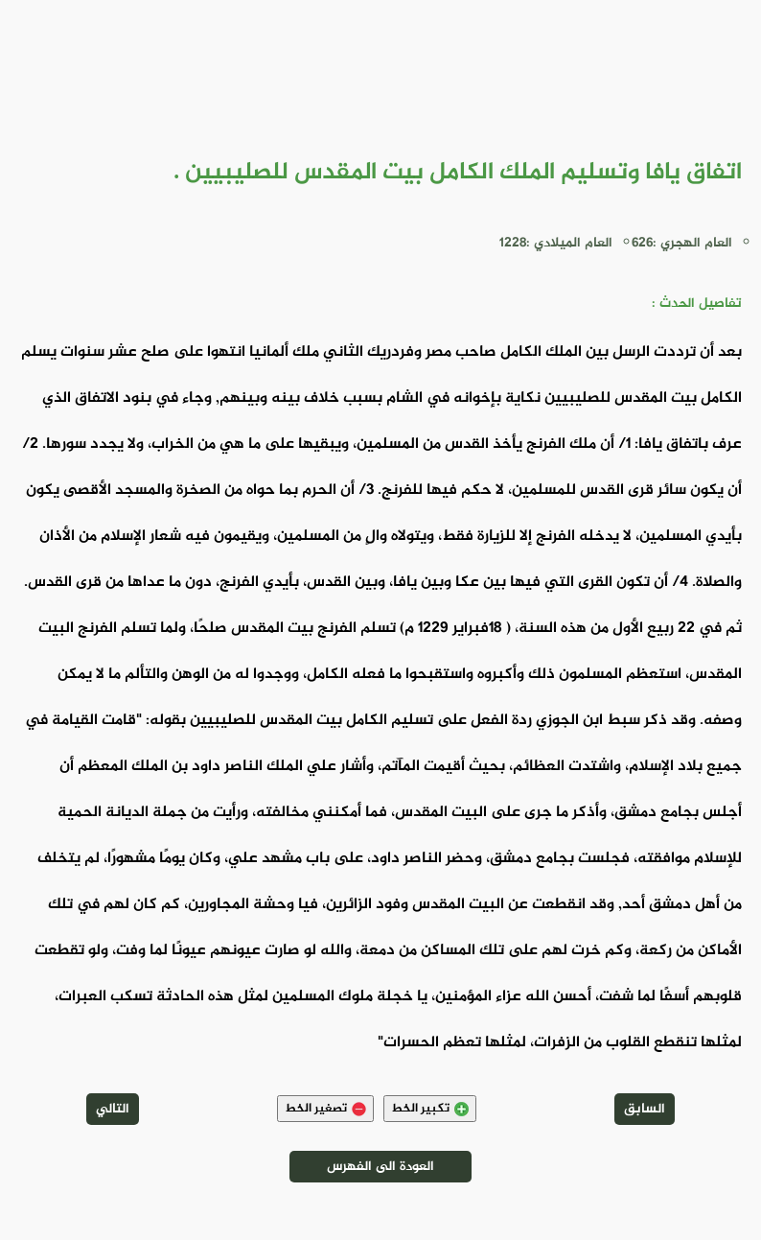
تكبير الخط (430, 1108)
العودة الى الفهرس (380, 1167)
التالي (112, 1109)
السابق (644, 1109)
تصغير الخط (325, 1108)
